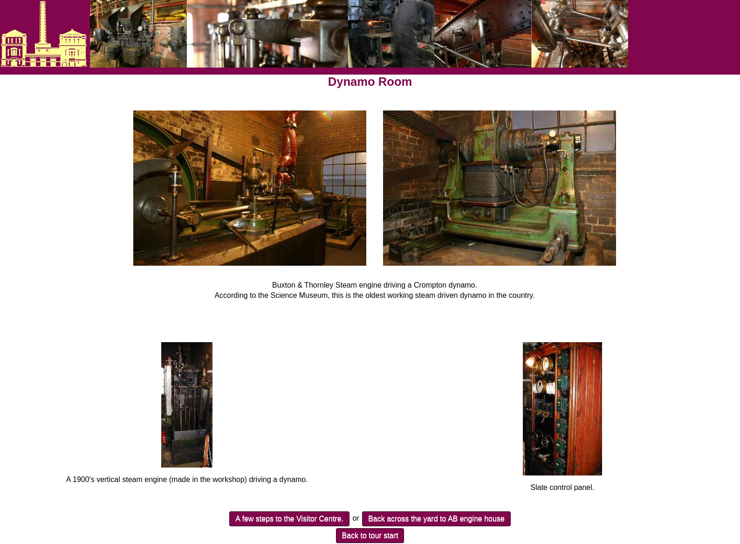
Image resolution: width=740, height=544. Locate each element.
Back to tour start (370, 535)
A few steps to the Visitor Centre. (289, 519)
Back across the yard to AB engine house (436, 519)
